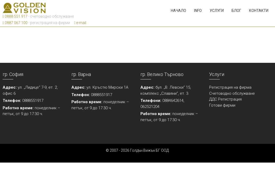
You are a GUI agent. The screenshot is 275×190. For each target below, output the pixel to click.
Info (198, 10)
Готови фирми (222, 105)
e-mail (80, 23)
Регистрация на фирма (230, 87)
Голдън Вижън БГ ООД (149, 150)
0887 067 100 (15, 23)
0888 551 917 (15, 16)
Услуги (217, 10)
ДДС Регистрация (225, 99)
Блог (236, 10)
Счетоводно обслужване (232, 93)
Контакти (258, 10)
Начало (178, 10)
